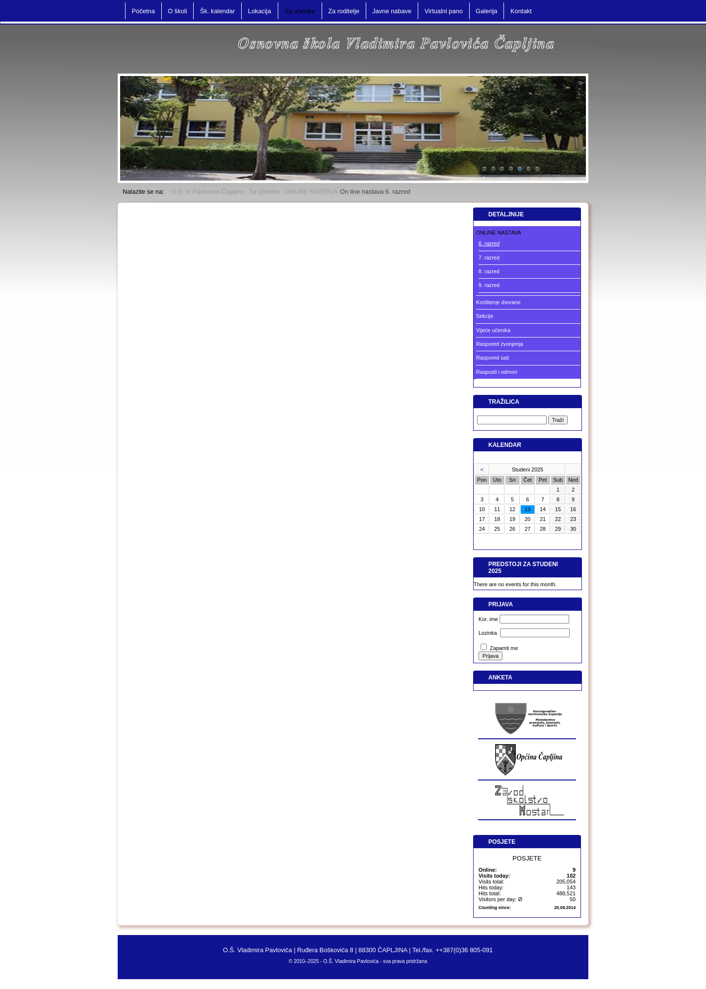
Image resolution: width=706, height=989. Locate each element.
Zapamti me (504, 648)
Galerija (486, 11)
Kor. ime (488, 619)
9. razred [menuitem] (489, 285)
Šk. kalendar (217, 11)
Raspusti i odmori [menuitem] (496, 372)
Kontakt (520, 11)
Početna (143, 11)
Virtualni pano (444, 11)
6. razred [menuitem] (489, 243)
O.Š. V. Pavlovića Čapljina (208, 191)
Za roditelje (343, 11)
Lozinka (488, 633)
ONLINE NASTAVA (310, 191)
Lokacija (259, 11)
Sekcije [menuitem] (484, 316)
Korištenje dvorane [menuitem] (498, 302)
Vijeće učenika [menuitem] (493, 330)
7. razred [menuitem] (489, 257)
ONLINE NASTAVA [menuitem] (498, 232)
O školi (177, 11)
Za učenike (264, 191)
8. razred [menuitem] (489, 271)
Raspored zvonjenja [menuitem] (499, 344)
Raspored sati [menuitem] (492, 358)
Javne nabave (391, 11)
